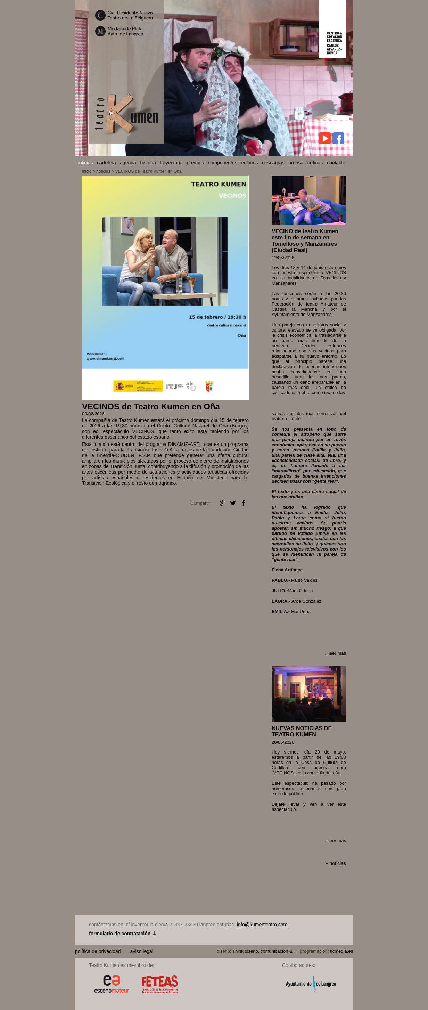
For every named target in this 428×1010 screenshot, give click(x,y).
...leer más (335, 653)
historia (148, 162)
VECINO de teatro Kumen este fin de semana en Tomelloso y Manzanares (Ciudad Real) (305, 240)
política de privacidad (98, 951)
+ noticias (335, 863)
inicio (86, 171)
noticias (84, 162)
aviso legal (141, 951)
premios (195, 162)
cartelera (106, 162)
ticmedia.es (341, 951)
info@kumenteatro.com (262, 924)
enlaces (249, 162)
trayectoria (171, 162)
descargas (273, 162)
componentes (222, 162)
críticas (315, 162)
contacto (336, 162)
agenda (128, 162)
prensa (296, 162)
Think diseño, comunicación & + (264, 951)
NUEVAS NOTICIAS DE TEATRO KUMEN (302, 731)
